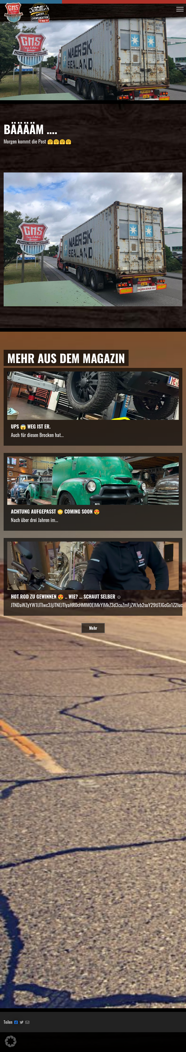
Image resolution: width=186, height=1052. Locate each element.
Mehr (93, 628)
